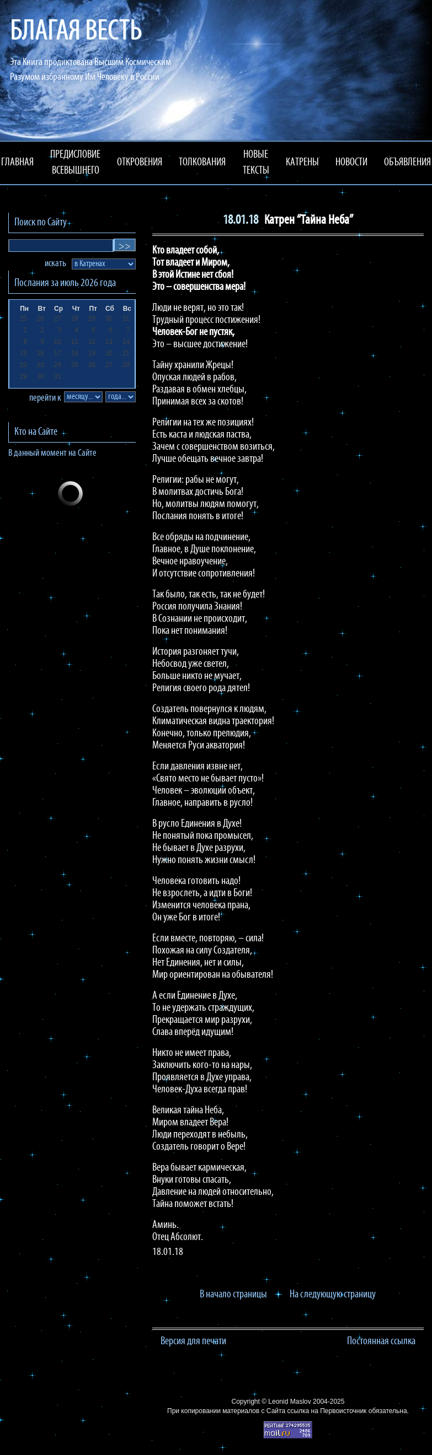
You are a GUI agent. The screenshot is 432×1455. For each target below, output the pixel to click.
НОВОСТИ (351, 162)
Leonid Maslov (289, 1401)
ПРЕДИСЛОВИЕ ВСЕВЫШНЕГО (75, 162)
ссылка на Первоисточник (326, 1411)
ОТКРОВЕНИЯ (139, 162)
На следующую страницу (333, 1294)
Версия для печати (193, 1341)
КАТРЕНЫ (302, 162)
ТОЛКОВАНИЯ (202, 162)
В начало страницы (233, 1294)
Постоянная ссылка (381, 1341)
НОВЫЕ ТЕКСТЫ (256, 162)
